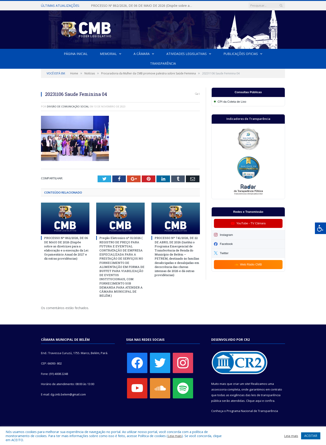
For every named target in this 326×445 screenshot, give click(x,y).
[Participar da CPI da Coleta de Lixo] (248, 101)
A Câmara (142, 54)
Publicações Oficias (240, 54)
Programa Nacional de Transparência (252, 411)
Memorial (108, 54)
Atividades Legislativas (186, 54)
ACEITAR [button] (310, 435)
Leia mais (175, 435)
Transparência (163, 63)
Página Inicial (76, 54)
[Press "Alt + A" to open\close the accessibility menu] (320, 228)
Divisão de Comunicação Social (68, 106)
